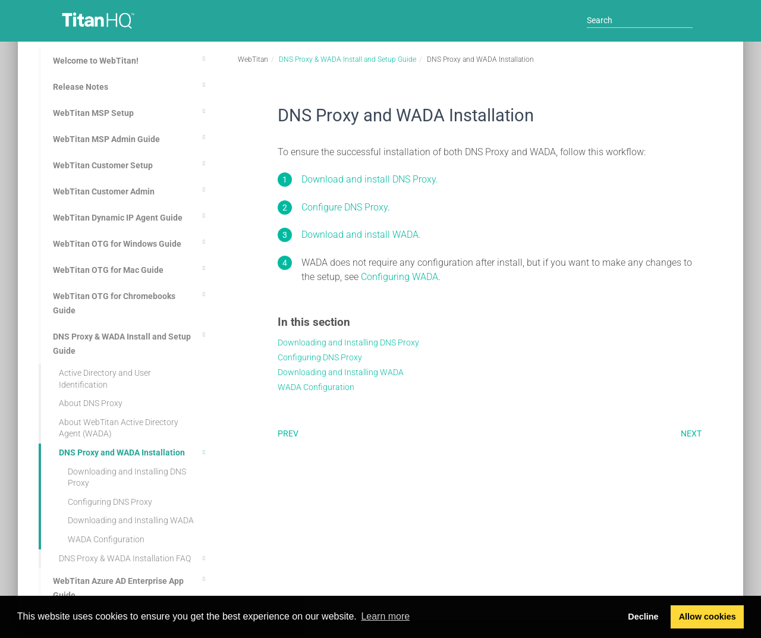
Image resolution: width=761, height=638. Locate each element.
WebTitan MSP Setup (131, 111)
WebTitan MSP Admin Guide (131, 137)
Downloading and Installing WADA (131, 520)
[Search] (640, 20)
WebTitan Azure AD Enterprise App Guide (131, 586)
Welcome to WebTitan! (131, 58)
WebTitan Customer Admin (131, 189)
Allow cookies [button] (707, 616)
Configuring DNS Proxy (110, 502)
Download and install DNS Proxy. (369, 179)
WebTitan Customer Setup (131, 163)
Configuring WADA (399, 276)
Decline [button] (643, 616)
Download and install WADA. (361, 234)
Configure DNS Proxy (344, 207)
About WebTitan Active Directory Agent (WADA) (118, 428)
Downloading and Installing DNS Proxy (127, 477)
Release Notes (131, 85)
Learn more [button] (385, 616)
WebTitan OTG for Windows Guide (131, 242)
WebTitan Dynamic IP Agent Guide (131, 215)
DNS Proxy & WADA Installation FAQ (134, 558)
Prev (288, 433)
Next (691, 433)
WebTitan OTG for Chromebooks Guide (131, 301)
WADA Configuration (106, 539)
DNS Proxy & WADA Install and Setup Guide (131, 342)
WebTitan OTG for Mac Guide (131, 268)
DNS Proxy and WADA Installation (134, 452)
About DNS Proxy (90, 403)
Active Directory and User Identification (105, 378)
